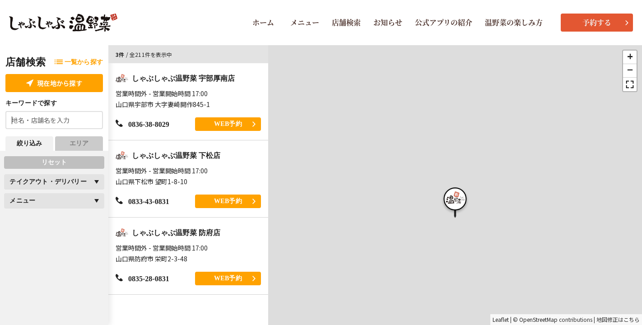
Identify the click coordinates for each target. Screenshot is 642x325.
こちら (631, 319)
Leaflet (501, 319)
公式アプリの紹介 (443, 22)
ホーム (263, 22)
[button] (455, 201)
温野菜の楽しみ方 (514, 22)
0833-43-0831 (142, 201)
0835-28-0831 (142, 278)
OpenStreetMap (538, 319)
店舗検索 (346, 22)
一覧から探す (79, 62)
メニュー (304, 22)
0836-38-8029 (142, 124)
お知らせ (387, 22)
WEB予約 (235, 124)
